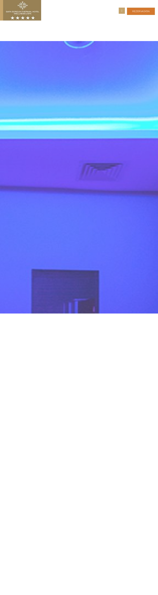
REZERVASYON (141, 11)
